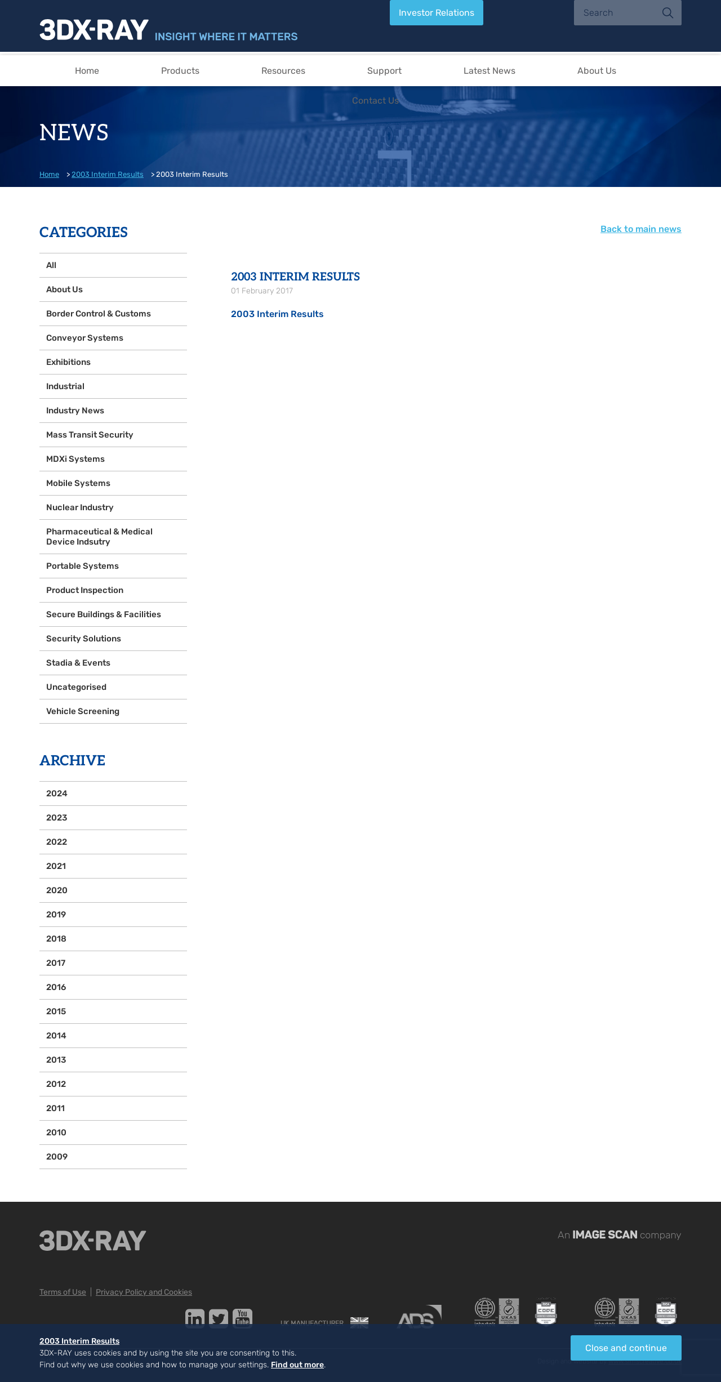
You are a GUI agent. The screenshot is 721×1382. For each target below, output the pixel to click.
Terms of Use (62, 1292)
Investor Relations (436, 12)
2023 (56, 818)
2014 (56, 1036)
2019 (56, 915)
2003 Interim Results (108, 174)
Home (87, 70)
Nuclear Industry (80, 507)
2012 (56, 1084)
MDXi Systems (75, 459)
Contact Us (375, 100)
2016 (56, 987)
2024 (57, 793)
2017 (55, 963)
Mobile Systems (78, 483)
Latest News (489, 70)
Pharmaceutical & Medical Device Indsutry (99, 537)
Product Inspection (84, 590)
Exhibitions (68, 362)
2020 (57, 890)
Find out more (297, 1365)
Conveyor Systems (84, 338)
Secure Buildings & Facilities (103, 614)
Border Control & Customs (98, 314)
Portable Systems (82, 566)
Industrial (65, 386)
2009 (57, 1157)
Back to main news (641, 229)
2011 (55, 1108)
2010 (56, 1132)
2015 (56, 1011)
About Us (596, 70)
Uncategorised (76, 687)
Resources (283, 70)
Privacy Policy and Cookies (144, 1292)
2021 (56, 866)
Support (384, 70)
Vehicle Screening (82, 711)
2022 (56, 842)
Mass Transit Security (89, 435)
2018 (56, 939)
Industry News (75, 410)
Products (180, 70)
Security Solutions (83, 639)
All (51, 265)
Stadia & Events (78, 663)
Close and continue (626, 1348)
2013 (56, 1060)
